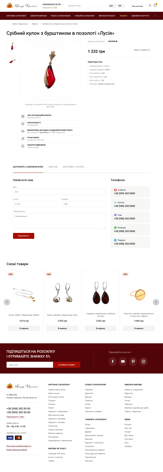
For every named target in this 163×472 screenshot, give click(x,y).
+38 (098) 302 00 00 (18, 408)
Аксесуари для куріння (95, 453)
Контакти (129, 439)
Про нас (128, 428)
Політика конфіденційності (18, 446)
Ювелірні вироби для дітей (136, 408)
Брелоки (88, 439)
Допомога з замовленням (28, 166)
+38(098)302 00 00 (51, 4)
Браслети (89, 393)
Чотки (127, 400)
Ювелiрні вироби (38, 16)
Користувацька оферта (16, 449)
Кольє (87, 404)
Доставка (129, 435)
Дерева (88, 432)
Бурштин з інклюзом (94, 442)
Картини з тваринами (58, 411)
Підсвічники (90, 457)
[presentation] (7, 302)
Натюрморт (53, 437)
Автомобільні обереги (95, 450)
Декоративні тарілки (94, 435)
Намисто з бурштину (134, 389)
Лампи (51, 461)
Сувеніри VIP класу (56, 453)
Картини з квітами (56, 422)
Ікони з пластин (55, 457)
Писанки (89, 461)
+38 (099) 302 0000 (124, 193)
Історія (128, 432)
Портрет (52, 400)
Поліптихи (53, 426)
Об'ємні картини (55, 433)
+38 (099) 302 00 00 (18, 412)
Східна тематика (55, 429)
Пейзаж (51, 404)
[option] (12, 46)
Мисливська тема (56, 415)
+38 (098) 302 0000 (124, 206)
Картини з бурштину (16, 16)
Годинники (90, 428)
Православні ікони (56, 389)
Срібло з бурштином (60, 16)
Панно (51, 408)
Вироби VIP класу (107, 16)
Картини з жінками (56, 418)
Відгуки (53, 166)
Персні (88, 408)
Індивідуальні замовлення (60, 440)
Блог (127, 442)
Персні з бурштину (133, 411)
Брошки (88, 397)
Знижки (123, 16)
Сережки (89, 389)
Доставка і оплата (73, 166)
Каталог (128, 424)
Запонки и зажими (93, 411)
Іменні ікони (53, 393)
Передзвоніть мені (49, 8)
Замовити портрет (140, 16)
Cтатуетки (89, 446)
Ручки (87, 424)
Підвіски (35, 24)
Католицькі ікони (56, 397)
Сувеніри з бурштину (85, 16)
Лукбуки (128, 446)
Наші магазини (136, 6)
